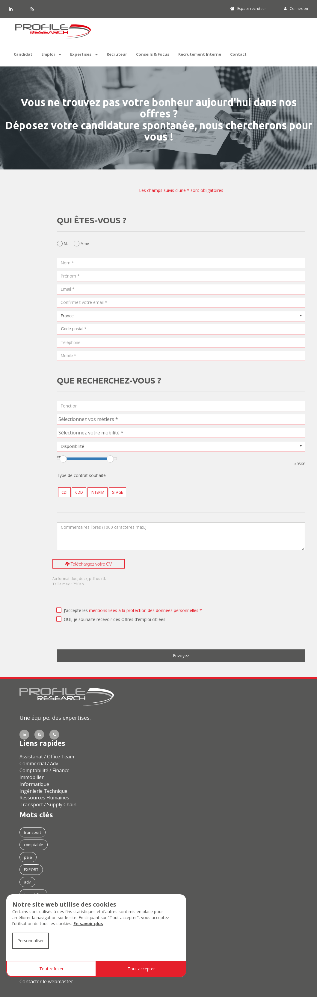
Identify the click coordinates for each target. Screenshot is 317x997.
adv (27, 882)
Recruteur (117, 54)
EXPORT (31, 869)
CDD (79, 492)
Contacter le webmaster (46, 981)
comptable (33, 844)
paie (28, 857)
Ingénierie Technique (43, 791)
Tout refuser (51, 969)
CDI (64, 492)
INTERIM (97, 492)
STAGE (117, 492)
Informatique (34, 784)
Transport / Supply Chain (47, 804)
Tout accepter (141, 969)
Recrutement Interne (199, 54)
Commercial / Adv (38, 763)
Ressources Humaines (44, 797)
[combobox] (181, 419)
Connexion (296, 8)
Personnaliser (30, 940)
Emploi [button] (51, 54)
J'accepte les (76, 610)
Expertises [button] (84, 54)
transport (32, 832)
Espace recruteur (248, 8)
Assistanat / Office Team (46, 756)
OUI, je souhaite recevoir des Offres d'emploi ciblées (114, 619)
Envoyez (181, 655)
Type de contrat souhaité (81, 475)
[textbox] (103, 419)
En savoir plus (88, 923)
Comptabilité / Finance (44, 770)
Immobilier (31, 777)
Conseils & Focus (152, 54)
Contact (238, 54)
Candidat (23, 54)
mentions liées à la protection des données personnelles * (145, 610)
